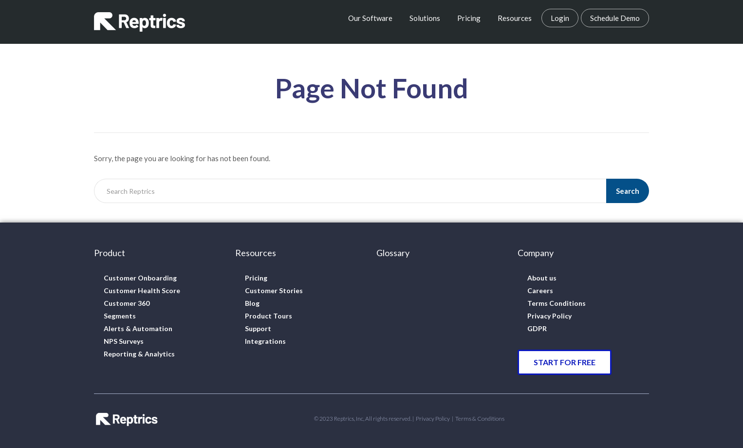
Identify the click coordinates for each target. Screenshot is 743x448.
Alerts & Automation (138, 328)
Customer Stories (274, 290)
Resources (515, 18)
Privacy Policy (549, 316)
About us (542, 278)
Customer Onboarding (140, 278)
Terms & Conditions (479, 418)
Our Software (370, 18)
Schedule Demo (615, 18)
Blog (252, 303)
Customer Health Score (142, 290)
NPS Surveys (124, 341)
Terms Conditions (556, 303)
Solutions (424, 18)
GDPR (537, 328)
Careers (540, 290)
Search (627, 191)
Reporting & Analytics (139, 354)
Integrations (265, 341)
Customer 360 (126, 303)
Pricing (469, 18)
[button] (565, 362)
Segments (120, 316)
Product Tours (268, 316)
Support (258, 328)
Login (560, 18)
